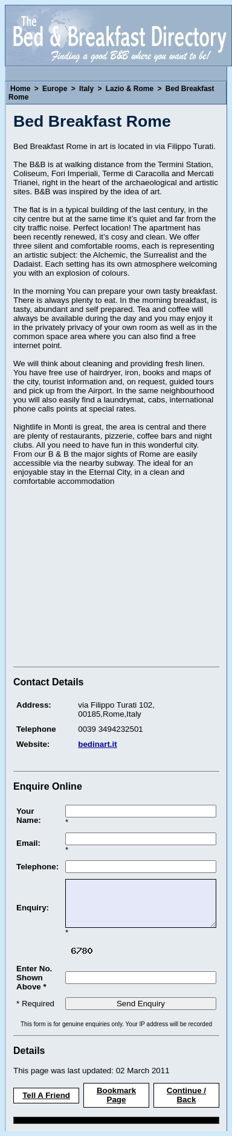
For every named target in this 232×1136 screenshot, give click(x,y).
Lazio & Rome (129, 88)
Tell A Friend (46, 1095)
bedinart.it (97, 744)
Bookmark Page (116, 1095)
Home (20, 88)
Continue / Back (186, 1095)
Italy (86, 88)
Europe (54, 88)
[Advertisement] (114, 577)
